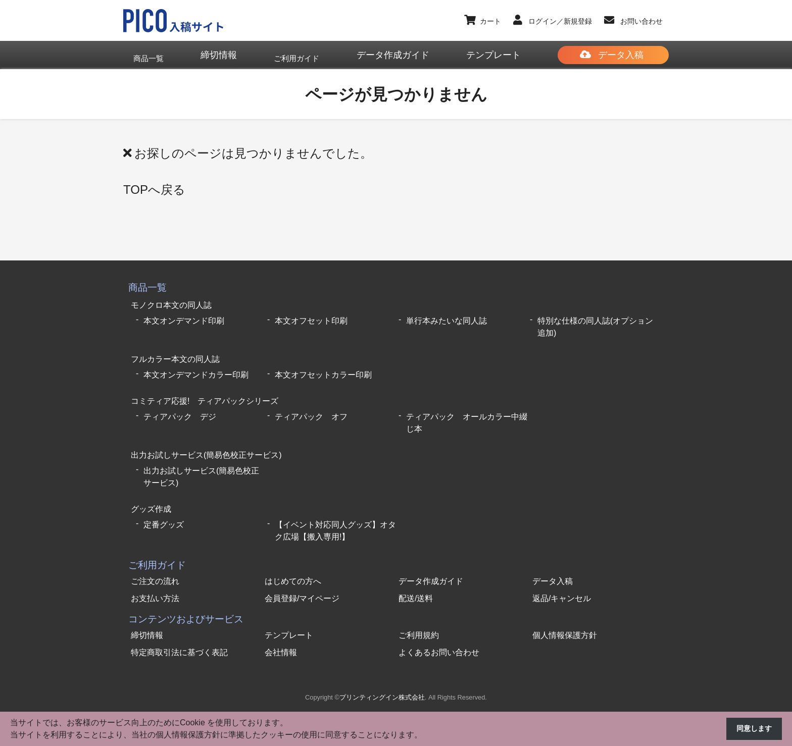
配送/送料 (416, 584)
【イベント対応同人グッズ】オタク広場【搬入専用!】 (335, 517)
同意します (751, 729)
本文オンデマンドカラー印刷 (196, 368)
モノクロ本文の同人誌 (171, 302)
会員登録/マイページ (302, 584)
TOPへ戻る (154, 189)
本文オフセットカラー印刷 (323, 368)
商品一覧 (147, 287)
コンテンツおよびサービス (185, 605)
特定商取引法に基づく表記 (179, 638)
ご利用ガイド (157, 551)
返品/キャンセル (561, 584)
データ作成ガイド (431, 567)
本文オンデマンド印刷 (183, 317)
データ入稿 (552, 567)
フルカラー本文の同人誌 (175, 354)
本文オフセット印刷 (311, 317)
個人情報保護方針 (564, 621)
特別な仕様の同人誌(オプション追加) (595, 323)
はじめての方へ (293, 567)
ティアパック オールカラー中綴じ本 (466, 414)
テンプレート (289, 621)
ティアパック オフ (311, 408)
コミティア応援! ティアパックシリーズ (204, 393)
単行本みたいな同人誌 (446, 317)
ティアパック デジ (179, 408)
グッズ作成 (151, 496)
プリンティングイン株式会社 (382, 684)
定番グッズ (163, 511)
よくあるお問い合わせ (439, 638)
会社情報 (281, 638)
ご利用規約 (419, 621)
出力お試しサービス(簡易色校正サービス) (206, 445)
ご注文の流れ (155, 567)
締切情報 (147, 621)
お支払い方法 (155, 584)
